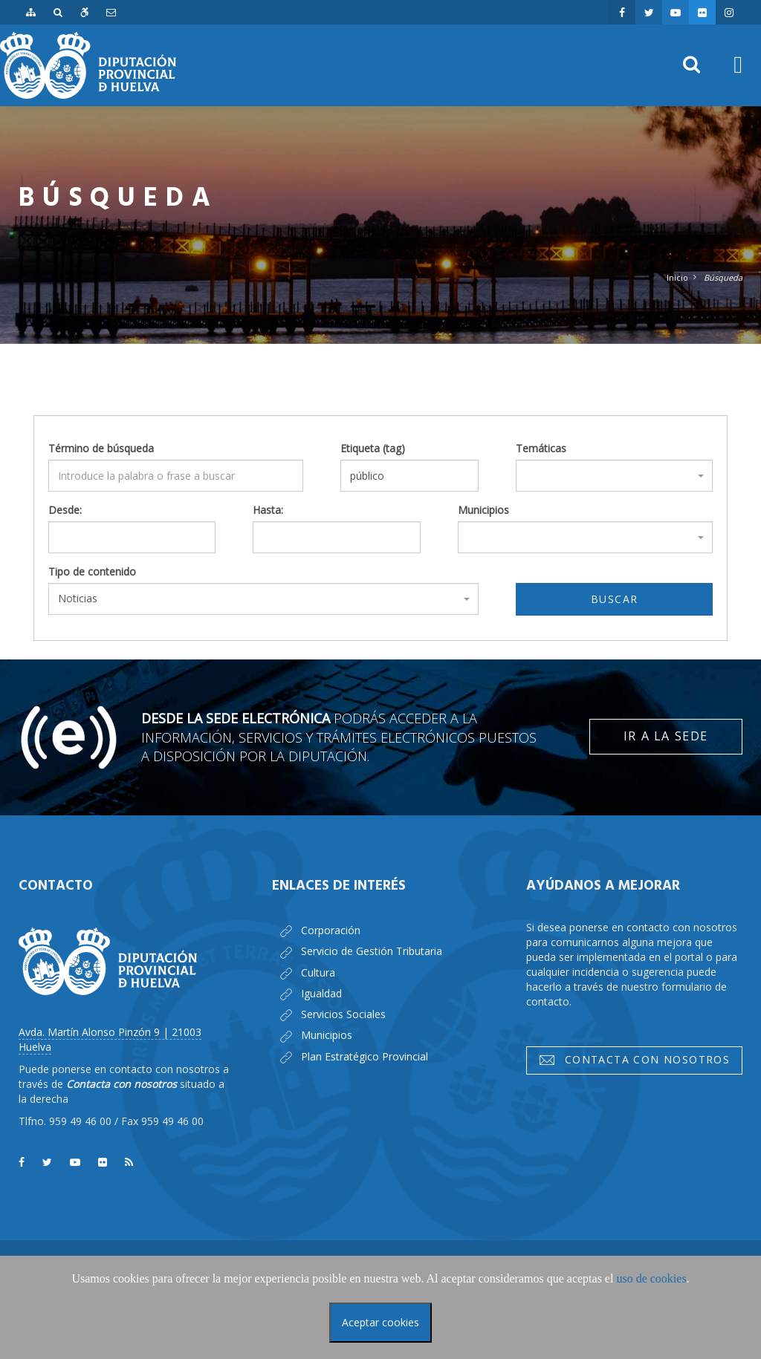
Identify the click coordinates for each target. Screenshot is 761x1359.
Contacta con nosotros (634, 1059)
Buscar (614, 599)
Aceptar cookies (380, 1322)
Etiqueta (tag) (372, 448)
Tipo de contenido (92, 571)
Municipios (483, 510)
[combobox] (614, 476)
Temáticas (541, 448)
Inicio (677, 277)
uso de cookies (651, 1278)
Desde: (65, 510)
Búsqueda (723, 277)
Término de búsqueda (101, 448)
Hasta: (268, 510)
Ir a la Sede (666, 736)
